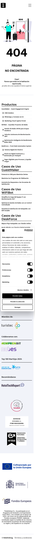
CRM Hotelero (9, 113)
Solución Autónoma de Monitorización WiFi (17, 135)
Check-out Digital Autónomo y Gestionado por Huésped (14, 154)
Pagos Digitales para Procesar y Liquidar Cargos (17, 160)
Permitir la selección (17, 301)
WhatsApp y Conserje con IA (14, 117)
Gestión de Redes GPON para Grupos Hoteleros (16, 129)
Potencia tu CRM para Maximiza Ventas (15, 174)
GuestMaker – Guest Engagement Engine (15, 109)
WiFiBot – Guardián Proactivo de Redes (15, 124)
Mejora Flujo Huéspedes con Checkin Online (16, 223)
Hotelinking (3, 5)
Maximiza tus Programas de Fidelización (15, 178)
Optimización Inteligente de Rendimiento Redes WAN (18, 141)
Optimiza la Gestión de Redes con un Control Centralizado (17, 204)
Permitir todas (17, 296)
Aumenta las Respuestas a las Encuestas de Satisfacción (16, 183)
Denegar (17, 307)
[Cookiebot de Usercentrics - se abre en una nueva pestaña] (25, 230)
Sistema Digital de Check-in (14, 149)
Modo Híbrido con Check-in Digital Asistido (16, 227)
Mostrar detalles (23, 290)
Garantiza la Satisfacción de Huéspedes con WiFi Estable (16, 209)
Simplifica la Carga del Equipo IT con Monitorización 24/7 (14, 198)
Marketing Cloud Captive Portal (15, 121)
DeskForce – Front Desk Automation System (16, 146)
